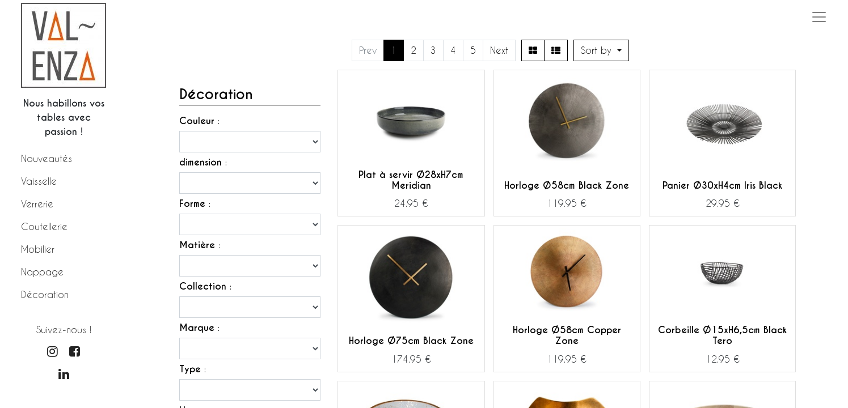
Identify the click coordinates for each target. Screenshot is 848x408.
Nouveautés (46, 158)
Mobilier (37, 249)
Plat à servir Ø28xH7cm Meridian (410, 180)
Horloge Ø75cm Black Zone (411, 341)
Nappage (42, 271)
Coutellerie (44, 226)
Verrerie (37, 203)
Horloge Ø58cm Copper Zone (567, 335)
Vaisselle (39, 181)
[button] (601, 50)
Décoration (45, 294)
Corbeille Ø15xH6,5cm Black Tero (722, 335)
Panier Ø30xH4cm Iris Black (722, 186)
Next (499, 50)
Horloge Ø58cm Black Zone (566, 186)
